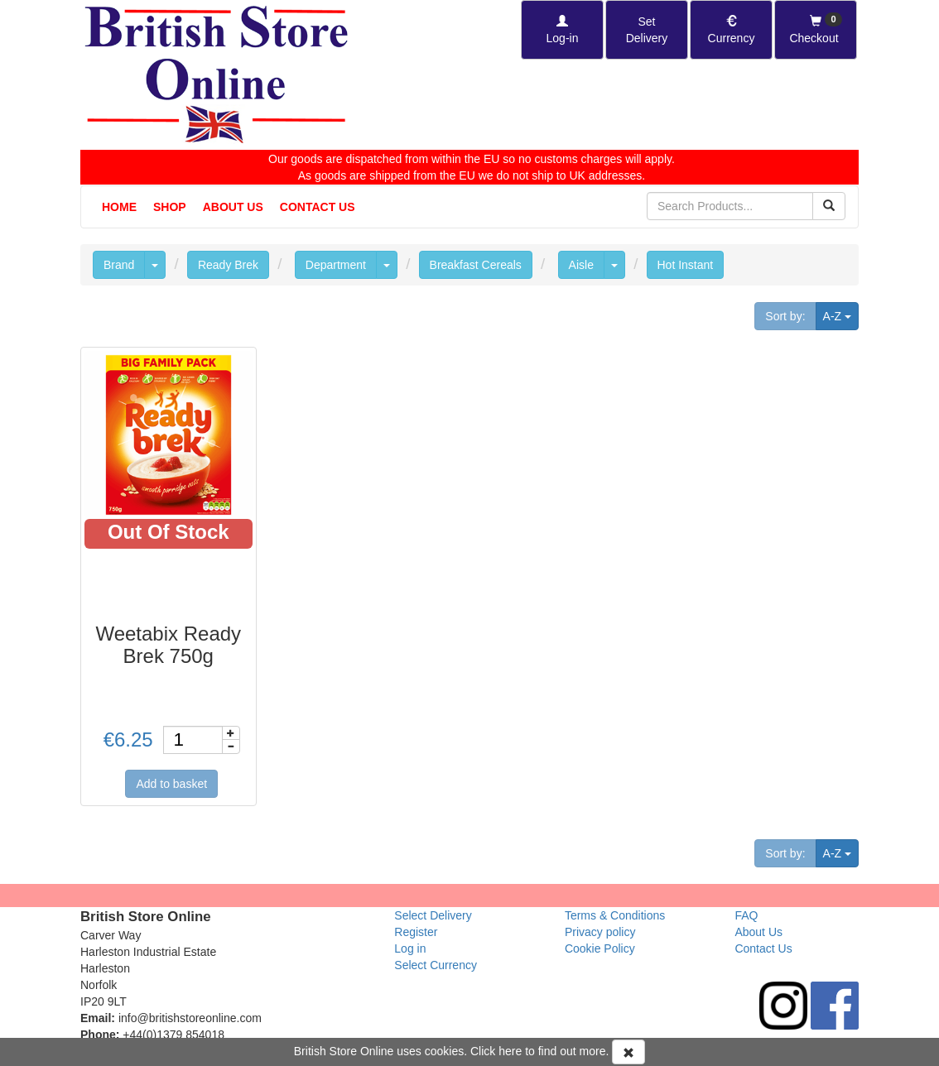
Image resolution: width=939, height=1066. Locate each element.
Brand (119, 264)
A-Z (841, 315)
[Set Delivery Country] (646, 30)
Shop (169, 207)
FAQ (746, 915)
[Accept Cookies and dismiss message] (628, 1052)
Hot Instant (685, 264)
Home (119, 207)
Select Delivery (432, 915)
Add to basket (171, 783)
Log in (410, 948)
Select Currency (435, 965)
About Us (233, 207)
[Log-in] (562, 30)
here (510, 1051)
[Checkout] (815, 30)
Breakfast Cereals (476, 264)
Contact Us (317, 207)
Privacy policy (600, 932)
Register (415, 932)
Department (336, 264)
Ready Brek (228, 264)
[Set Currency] (731, 30)
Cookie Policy (600, 948)
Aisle (581, 264)
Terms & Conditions (615, 915)
